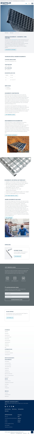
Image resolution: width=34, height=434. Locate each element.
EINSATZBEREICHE (8, 359)
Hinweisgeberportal (19, 433)
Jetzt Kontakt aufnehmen (11, 135)
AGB (28, 433)
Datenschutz (13, 433)
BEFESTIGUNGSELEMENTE (9, 357)
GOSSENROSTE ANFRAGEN (10, 49)
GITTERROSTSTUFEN (8, 349)
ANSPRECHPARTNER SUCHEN (16, 299)
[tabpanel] (17, 18)
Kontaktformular (23, 279)
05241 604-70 (7, 279)
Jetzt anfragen (8, 217)
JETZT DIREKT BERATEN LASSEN (11, 195)
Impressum (25, 433)
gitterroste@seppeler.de (15, 279)
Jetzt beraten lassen (10, 114)
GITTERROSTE (7, 329)
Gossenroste (17, 32)
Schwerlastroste (15, 39)
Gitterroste (6, 32)
